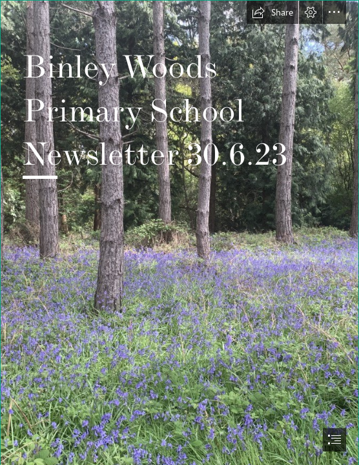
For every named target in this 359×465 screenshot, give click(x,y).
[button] (272, 12)
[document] (179, 232)
